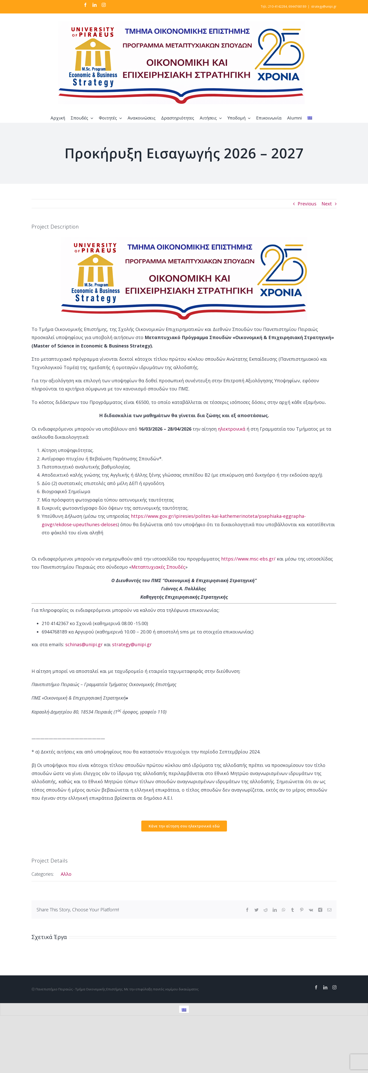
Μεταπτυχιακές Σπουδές (158, 567)
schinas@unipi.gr (84, 644)
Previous (307, 204)
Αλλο (66, 874)
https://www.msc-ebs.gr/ (248, 559)
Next (326, 204)
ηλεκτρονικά (231, 429)
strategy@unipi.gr (323, 6)
